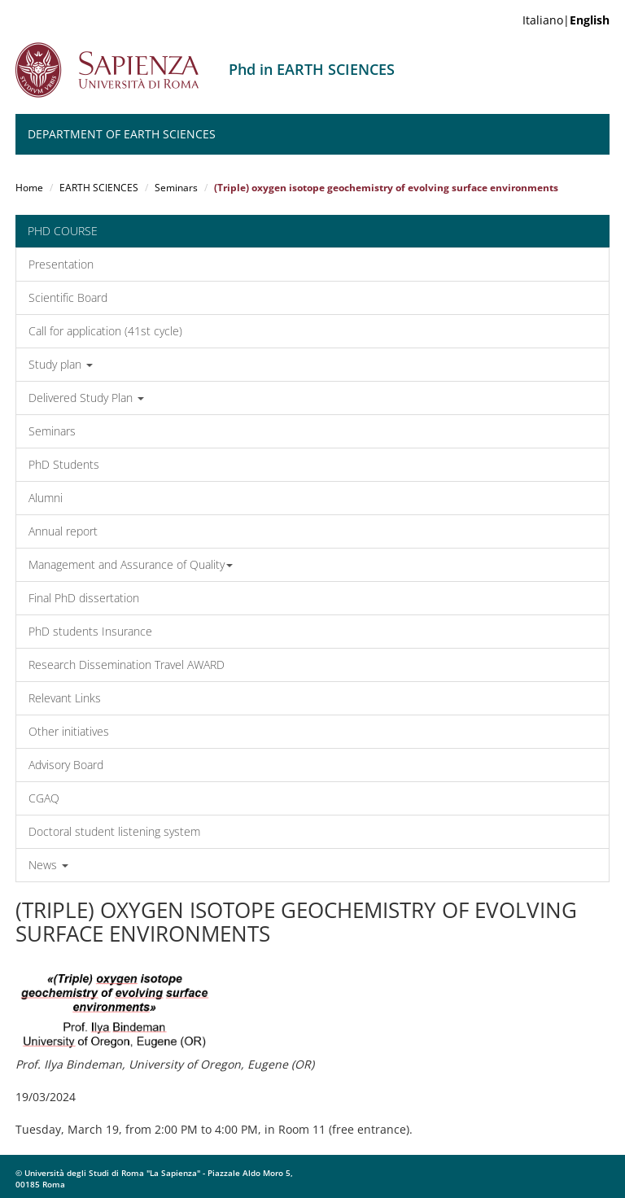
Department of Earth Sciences (122, 134)
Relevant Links (64, 698)
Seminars (176, 188)
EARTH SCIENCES (98, 188)
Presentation (61, 264)
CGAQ (43, 798)
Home (29, 188)
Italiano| (566, 20)
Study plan (60, 364)
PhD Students (63, 464)
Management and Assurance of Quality (130, 564)
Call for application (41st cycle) (105, 331)
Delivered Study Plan (86, 397)
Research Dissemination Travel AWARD (126, 664)
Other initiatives (68, 731)
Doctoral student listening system (114, 831)
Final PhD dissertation (83, 598)
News (48, 864)
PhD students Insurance (90, 631)
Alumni (45, 497)
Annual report (63, 531)
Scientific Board (67, 297)
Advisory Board (65, 764)
